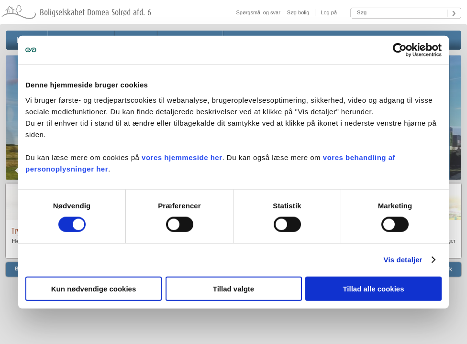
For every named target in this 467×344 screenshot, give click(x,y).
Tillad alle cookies (373, 288)
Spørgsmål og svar (258, 12)
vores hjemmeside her (182, 157)
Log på (328, 12)
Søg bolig (298, 12)
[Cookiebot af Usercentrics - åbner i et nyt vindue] (400, 50)
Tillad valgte (233, 288)
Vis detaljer (403, 260)
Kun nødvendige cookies (93, 288)
